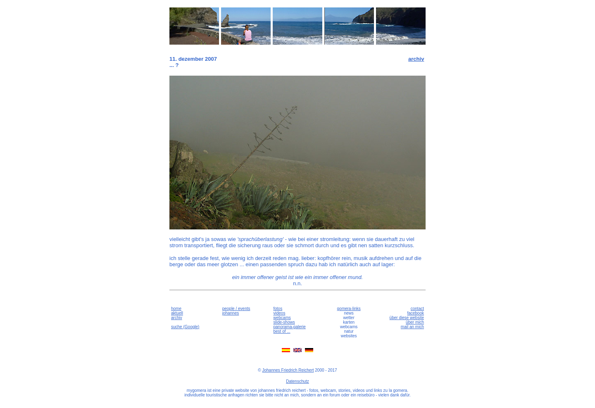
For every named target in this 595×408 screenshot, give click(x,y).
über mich (415, 322)
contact (417, 308)
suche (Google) (185, 326)
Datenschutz (297, 381)
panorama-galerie (289, 326)
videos (279, 313)
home (176, 308)
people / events (236, 308)
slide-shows (284, 322)
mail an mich (412, 326)
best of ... (281, 331)
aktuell (177, 313)
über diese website (407, 317)
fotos (277, 308)
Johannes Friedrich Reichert (288, 370)
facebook (415, 313)
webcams (281, 317)
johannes (230, 313)
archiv (416, 59)
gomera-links (349, 308)
